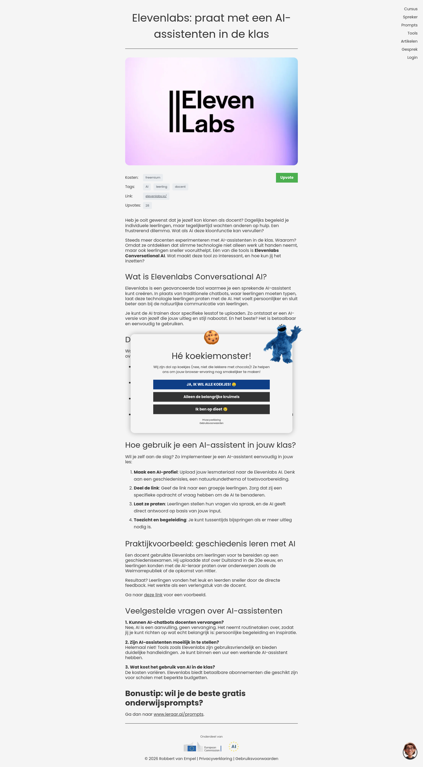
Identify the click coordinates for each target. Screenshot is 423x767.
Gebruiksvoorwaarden (212, 423)
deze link (153, 595)
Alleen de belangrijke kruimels (211, 396)
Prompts (409, 25)
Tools (413, 33)
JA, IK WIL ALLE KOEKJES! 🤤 (211, 384)
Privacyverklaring (211, 419)
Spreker (410, 17)
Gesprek (410, 49)
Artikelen (409, 41)
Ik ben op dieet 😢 (211, 409)
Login (412, 57)
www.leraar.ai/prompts (178, 714)
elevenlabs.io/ (156, 196)
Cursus (411, 9)
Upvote (287, 177)
